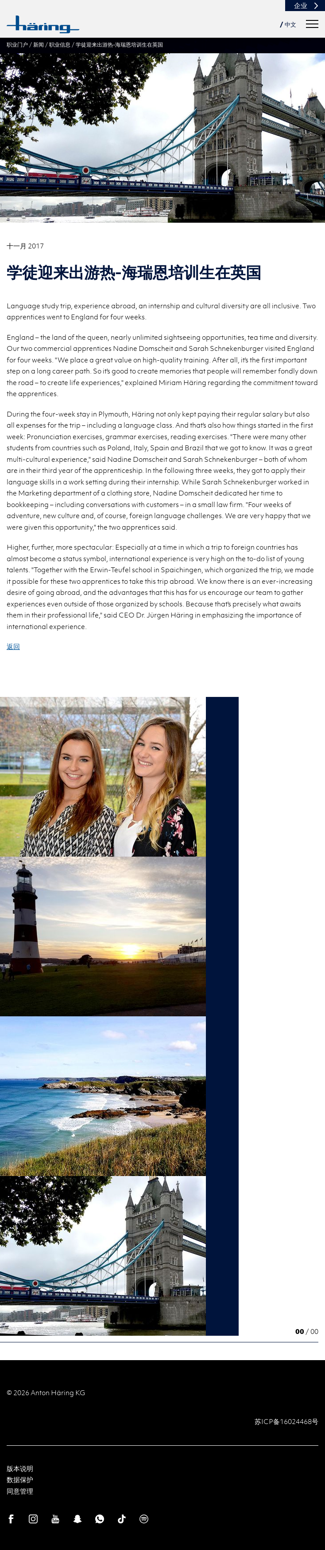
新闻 (38, 44)
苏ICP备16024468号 (286, 1421)
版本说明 (20, 1468)
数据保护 (20, 1479)
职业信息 (59, 44)
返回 (13, 646)
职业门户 (17, 44)
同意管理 (20, 1491)
